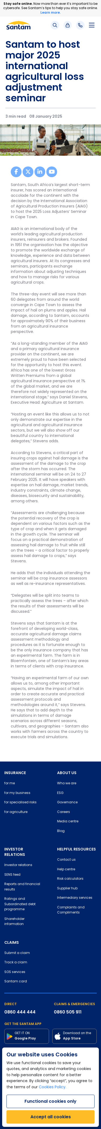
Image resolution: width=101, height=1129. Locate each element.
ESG (60, 793)
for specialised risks (20, 802)
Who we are (66, 783)
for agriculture (15, 812)
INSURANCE (15, 772)
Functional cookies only (50, 1101)
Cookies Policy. (52, 1087)
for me (9, 783)
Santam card (15, 981)
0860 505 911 (68, 1012)
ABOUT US (66, 772)
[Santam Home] (18, 25)
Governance (67, 802)
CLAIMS (11, 942)
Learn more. (50, 12)
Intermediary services (74, 898)
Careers (63, 812)
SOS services (14, 972)
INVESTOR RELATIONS (14, 851)
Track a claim (15, 962)
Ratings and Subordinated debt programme (20, 904)
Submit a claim (17, 953)
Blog (61, 831)
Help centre (66, 869)
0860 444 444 (20, 1012)
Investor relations (18, 865)
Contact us (66, 859)
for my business (17, 793)
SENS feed (12, 875)
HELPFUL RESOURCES (76, 849)
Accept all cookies (50, 1117)
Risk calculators (70, 879)
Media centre (67, 821)
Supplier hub (67, 888)
